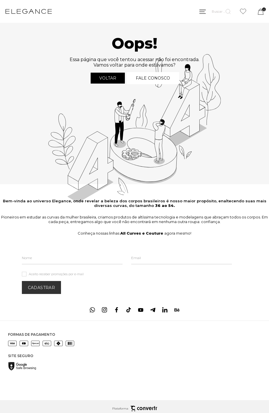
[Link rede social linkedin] (165, 309)
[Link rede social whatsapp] (92, 309)
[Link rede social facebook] (116, 309)
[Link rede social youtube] (140, 309)
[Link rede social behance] (177, 309)
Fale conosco (153, 78)
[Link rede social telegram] (152, 309)
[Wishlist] (243, 11)
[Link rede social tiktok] (128, 309)
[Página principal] (28, 11)
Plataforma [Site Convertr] (134, 408)
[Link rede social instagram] (104, 309)
